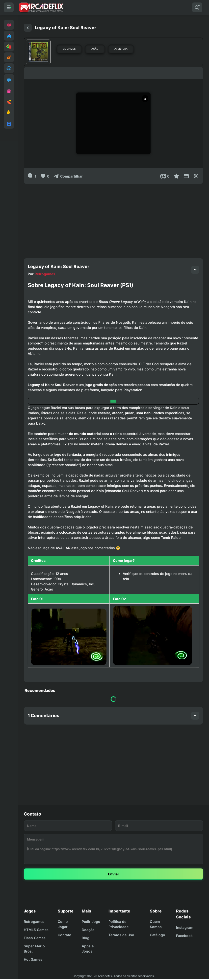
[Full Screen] (196, 176)
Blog (85, 938)
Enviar (113, 874)
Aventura (121, 48)
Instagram (184, 927)
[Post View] (164, 176)
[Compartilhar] (68, 176)
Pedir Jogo (91, 921)
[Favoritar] (176, 176)
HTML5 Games (36, 930)
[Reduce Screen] (186, 176)
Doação (88, 930)
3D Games (69, 48)
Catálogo (157, 935)
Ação (95, 48)
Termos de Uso (121, 935)
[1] (32, 176)
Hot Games (33, 959)
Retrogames (45, 274)
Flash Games (35, 938)
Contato (64, 935)
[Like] (44, 176)
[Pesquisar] (197, 7)
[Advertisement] (113, 218)
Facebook (184, 935)
